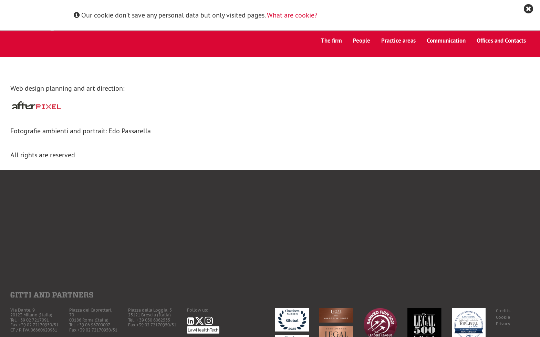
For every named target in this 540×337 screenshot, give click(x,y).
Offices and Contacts (501, 40)
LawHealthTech (203, 330)
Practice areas (398, 40)
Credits (503, 310)
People (361, 40)
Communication (446, 40)
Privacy (503, 323)
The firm (331, 40)
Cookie (503, 317)
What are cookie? (292, 15)
